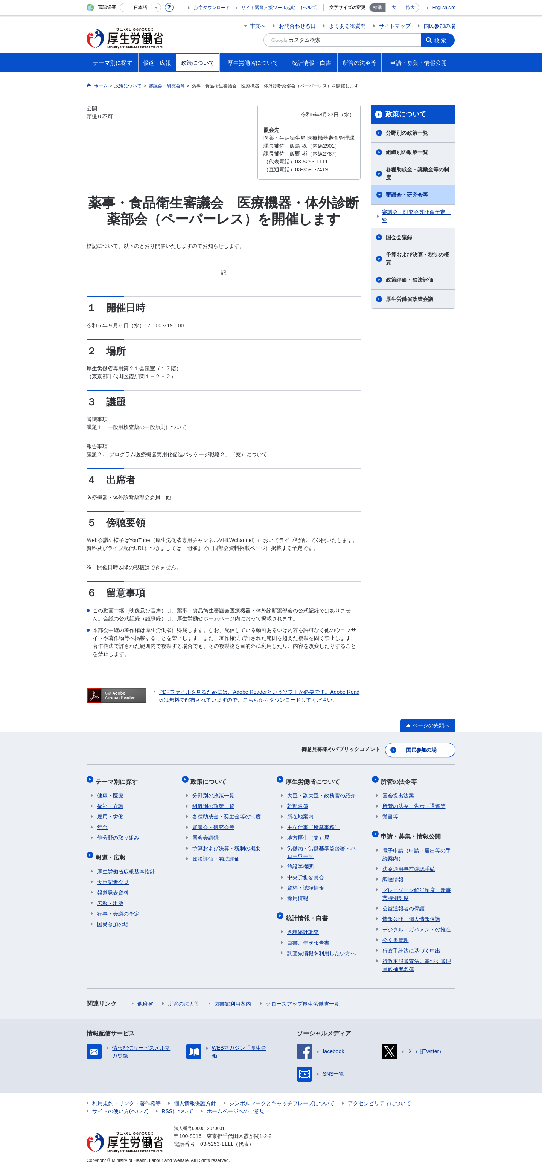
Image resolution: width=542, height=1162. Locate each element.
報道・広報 (112, 850)
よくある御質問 (347, 26)
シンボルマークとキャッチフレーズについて (282, 1095)
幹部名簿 (297, 802)
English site (443, 7)
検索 (441, 40)
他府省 (145, 996)
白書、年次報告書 (308, 934)
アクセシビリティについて (379, 1095)
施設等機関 (300, 862)
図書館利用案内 (232, 996)
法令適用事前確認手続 (408, 861)
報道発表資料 (113, 884)
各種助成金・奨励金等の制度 (417, 173)
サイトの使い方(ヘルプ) (120, 1103)
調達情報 (392, 871)
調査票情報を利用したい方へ (321, 945)
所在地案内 (300, 812)
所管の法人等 (183, 996)
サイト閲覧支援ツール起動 (268, 7)
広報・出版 (110, 895)
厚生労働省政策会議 (409, 299)
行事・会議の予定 (118, 905)
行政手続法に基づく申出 (411, 942)
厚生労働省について (314, 778)
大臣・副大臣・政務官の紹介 (321, 791)
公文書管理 (395, 932)
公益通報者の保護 (403, 900)
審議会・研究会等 (407, 195)
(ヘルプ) (309, 7)
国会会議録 (399, 237)
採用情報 (297, 894)
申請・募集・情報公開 (412, 829)
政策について (405, 114)
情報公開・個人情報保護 (411, 911)
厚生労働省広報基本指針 (126, 863)
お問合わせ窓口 (297, 26)
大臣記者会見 (113, 874)
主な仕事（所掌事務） (313, 823)
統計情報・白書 (308, 911)
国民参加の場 (439, 26)
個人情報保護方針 (195, 1095)
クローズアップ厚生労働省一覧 (303, 996)
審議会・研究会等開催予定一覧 (416, 216)
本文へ (258, 26)
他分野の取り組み (118, 833)
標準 (377, 7)
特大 (410, 7)
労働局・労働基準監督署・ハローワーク (321, 848)
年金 (102, 823)
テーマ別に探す (118, 778)
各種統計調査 (303, 924)
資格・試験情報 (305, 883)
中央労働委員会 (305, 873)
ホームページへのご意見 (236, 1103)
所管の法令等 (400, 778)
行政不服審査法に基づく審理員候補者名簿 (416, 957)
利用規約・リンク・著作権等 (126, 1095)
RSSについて (177, 1103)
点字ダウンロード (212, 7)
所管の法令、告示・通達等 (414, 802)
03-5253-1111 (216, 1136)
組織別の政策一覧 (407, 152)
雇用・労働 (110, 812)
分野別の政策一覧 (407, 133)
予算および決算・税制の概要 (417, 259)
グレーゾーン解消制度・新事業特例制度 (416, 886)
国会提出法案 (398, 791)
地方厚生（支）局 (308, 833)
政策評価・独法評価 (409, 280)
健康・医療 (110, 791)
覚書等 (390, 812)
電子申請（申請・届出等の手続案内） (416, 846)
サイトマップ (395, 26)
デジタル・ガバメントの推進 (416, 921)
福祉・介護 (110, 802)
